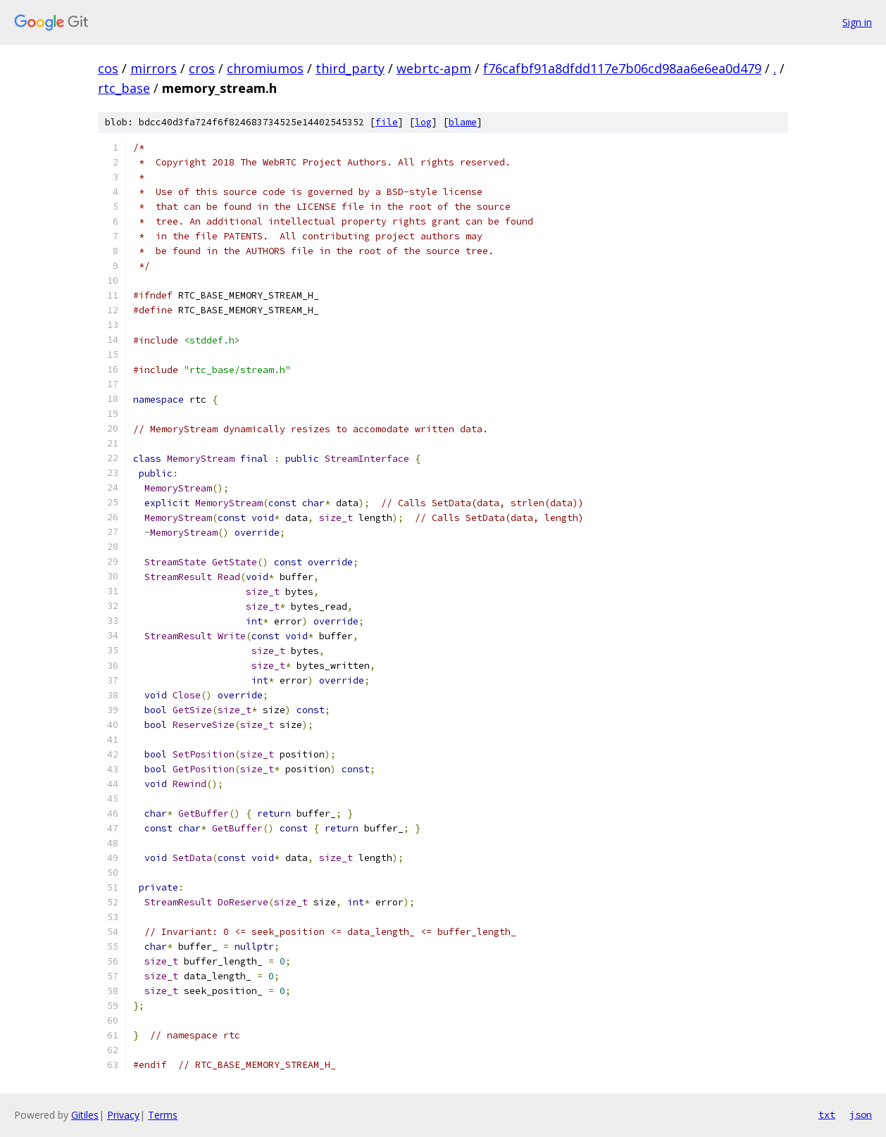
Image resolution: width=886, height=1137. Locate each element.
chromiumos (265, 68)
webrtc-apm (434, 68)
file (386, 122)
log (423, 122)
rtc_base (124, 88)
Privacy (123, 1115)
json (860, 1114)
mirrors (153, 68)
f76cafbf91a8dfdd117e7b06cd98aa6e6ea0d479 (622, 68)
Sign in (857, 22)
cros (202, 68)
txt (826, 1114)
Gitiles (85, 1115)
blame (463, 122)
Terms (162, 1115)
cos (108, 68)
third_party (350, 68)
